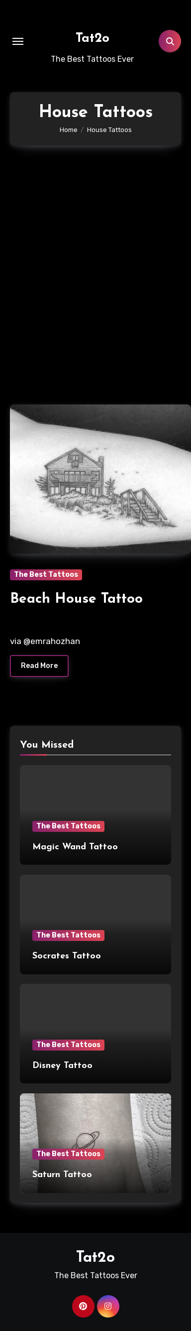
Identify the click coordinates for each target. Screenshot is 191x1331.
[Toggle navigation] (18, 41)
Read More (39, 666)
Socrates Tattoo (66, 956)
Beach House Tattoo (76, 599)
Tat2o (92, 38)
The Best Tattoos (46, 574)
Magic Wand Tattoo (75, 847)
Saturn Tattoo (62, 1175)
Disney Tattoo (62, 1065)
